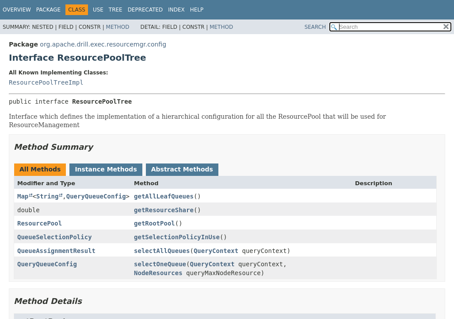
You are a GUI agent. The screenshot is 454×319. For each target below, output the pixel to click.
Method (118, 27)
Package (48, 10)
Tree (115, 10)
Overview (17, 10)
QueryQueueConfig (96, 196)
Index (176, 10)
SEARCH (315, 27)
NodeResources (158, 272)
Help (197, 10)
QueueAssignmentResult (56, 250)
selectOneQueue (160, 264)
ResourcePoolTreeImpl (46, 82)
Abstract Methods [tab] (182, 169)
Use (98, 10)
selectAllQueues (162, 250)
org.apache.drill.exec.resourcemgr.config (103, 44)
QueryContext (216, 250)
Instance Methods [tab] (106, 169)
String (47, 196)
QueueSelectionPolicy (54, 237)
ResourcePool (39, 223)
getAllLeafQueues (164, 196)
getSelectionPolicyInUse (177, 237)
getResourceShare (164, 210)
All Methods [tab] (40, 169)
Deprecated (145, 10)
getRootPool (154, 223)
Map (22, 196)
